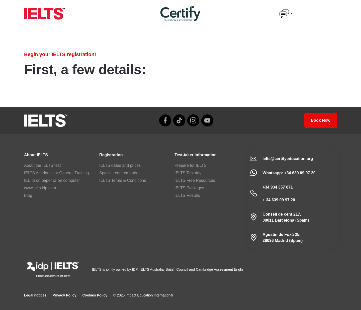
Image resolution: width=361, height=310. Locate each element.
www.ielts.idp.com (40, 188)
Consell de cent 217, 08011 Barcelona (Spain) (285, 217)
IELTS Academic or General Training (56, 173)
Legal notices (35, 295)
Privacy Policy (64, 295)
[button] (286, 13)
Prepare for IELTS (190, 165)
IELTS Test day (187, 173)
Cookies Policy (94, 295)
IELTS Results (187, 195)
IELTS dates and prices (120, 165)
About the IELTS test (42, 165)
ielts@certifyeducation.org (287, 159)
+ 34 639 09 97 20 (278, 200)
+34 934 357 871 (277, 187)
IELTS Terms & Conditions (122, 180)
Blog (28, 195)
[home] (44, 14)
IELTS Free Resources (194, 180)
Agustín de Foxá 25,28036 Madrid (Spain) (282, 237)
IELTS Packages (189, 188)
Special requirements (118, 173)
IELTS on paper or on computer (52, 180)
